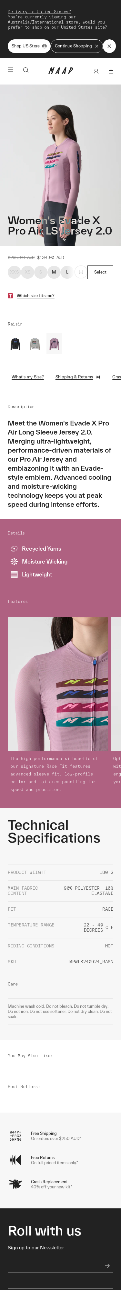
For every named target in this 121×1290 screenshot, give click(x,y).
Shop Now (59, 14)
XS (28, 234)
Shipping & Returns (78, 340)
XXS (14, 234)
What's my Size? (28, 339)
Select (100, 234)
